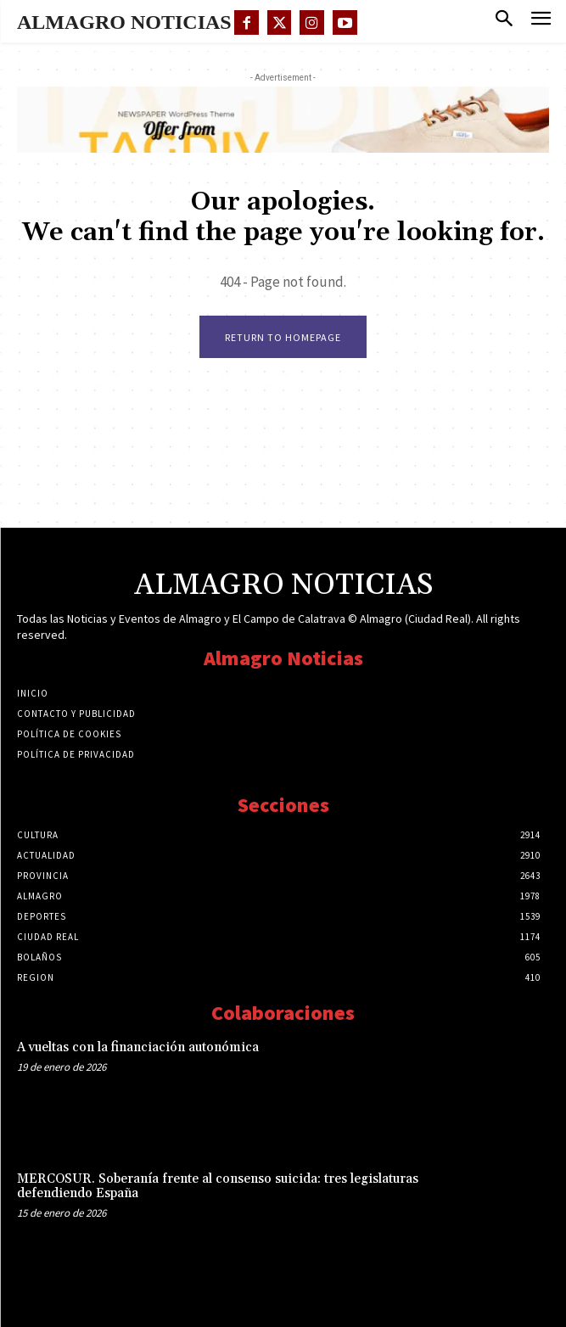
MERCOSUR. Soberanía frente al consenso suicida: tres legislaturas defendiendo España (217, 1186)
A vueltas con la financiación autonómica (138, 1047)
